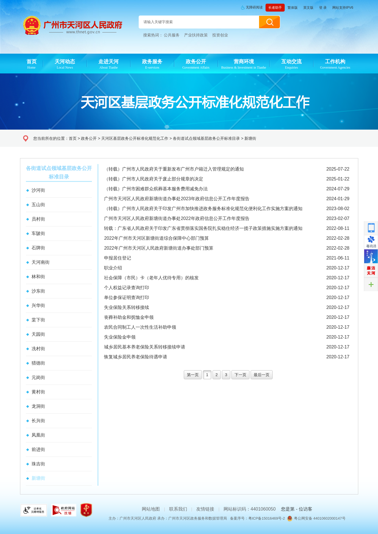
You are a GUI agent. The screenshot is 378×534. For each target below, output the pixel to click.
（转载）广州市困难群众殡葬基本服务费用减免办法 (156, 188)
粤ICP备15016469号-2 (266, 518)
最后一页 (261, 374)
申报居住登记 (117, 258)
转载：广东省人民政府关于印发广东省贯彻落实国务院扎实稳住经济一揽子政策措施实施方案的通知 (203, 228)
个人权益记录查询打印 (126, 287)
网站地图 (151, 509)
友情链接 (205, 509)
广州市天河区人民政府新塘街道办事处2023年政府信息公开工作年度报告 (176, 198)
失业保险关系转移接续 (126, 307)
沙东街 (38, 291)
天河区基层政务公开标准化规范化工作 (134, 138)
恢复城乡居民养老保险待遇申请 (135, 356)
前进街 (38, 449)
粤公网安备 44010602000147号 (320, 518)
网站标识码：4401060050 (250, 509)
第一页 (193, 374)
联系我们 (178, 509)
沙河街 (38, 190)
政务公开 (89, 138)
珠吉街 (38, 463)
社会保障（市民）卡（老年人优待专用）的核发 (151, 277)
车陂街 (38, 233)
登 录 (323, 8)
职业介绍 (113, 267)
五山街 (38, 204)
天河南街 (41, 262)
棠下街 (38, 319)
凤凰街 (38, 435)
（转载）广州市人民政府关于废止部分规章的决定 (153, 178)
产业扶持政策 (196, 35)
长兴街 (38, 420)
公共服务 (172, 35)
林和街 (38, 276)
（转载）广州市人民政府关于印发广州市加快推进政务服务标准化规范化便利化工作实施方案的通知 (203, 208)
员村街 (38, 219)
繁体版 (293, 8)
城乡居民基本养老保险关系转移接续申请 (144, 347)
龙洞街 (38, 406)
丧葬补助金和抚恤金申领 (129, 317)
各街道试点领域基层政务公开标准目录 (206, 138)
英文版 (308, 8)
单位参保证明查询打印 (126, 297)
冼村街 (38, 348)
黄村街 (38, 391)
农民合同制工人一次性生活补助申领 (140, 327)
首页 (73, 138)
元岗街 (38, 377)
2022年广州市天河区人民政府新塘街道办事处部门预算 (158, 248)
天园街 (38, 334)
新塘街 (250, 138)
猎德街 (38, 363)
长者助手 (275, 8)
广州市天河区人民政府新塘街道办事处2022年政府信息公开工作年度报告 (176, 218)
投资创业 (220, 35)
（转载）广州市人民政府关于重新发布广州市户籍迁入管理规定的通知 (174, 169)
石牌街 (38, 247)
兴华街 (38, 305)
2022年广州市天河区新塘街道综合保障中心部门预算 (156, 238)
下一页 (240, 374)
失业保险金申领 (120, 337)
